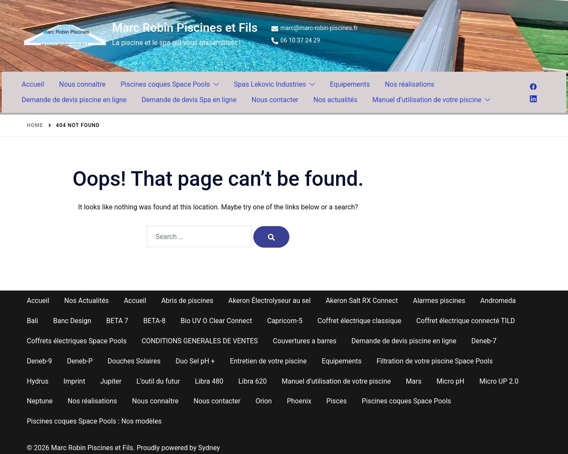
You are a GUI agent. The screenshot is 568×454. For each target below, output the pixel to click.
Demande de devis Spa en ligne (188, 100)
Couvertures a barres (305, 341)
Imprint (74, 381)
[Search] (271, 237)
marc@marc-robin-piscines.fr (314, 28)
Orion (263, 401)
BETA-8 (154, 321)
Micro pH (450, 381)
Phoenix (299, 401)
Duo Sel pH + (195, 361)
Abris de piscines (187, 301)
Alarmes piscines (439, 301)
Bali (32, 321)
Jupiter (111, 381)
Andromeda (498, 301)
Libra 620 (252, 381)
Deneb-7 (484, 341)
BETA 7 (117, 321)
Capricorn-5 (285, 321)
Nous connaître (82, 84)
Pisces (336, 401)
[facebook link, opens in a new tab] (533, 86)
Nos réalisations (409, 84)
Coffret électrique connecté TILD (465, 321)
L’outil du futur (158, 381)
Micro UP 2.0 (498, 381)
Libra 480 (209, 381)
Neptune (40, 401)
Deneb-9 (39, 361)
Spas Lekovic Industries (270, 84)
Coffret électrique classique (360, 321)
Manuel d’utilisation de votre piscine (426, 100)
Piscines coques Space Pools (165, 84)
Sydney (209, 448)
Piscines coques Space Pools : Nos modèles (94, 421)
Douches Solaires (134, 361)
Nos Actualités (86, 301)
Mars (413, 381)
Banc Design (72, 321)
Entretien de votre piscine (268, 361)
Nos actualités (335, 100)
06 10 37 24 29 (295, 40)
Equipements (350, 84)
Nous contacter (275, 100)
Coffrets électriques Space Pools (77, 341)
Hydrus (37, 381)
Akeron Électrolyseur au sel (269, 301)
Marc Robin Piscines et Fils (185, 28)
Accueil (33, 84)
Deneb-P (80, 361)
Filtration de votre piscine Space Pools (435, 361)
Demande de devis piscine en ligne (74, 100)
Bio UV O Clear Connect (216, 321)
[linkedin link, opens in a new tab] (533, 98)
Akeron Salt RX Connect (362, 301)
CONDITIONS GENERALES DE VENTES (199, 341)
